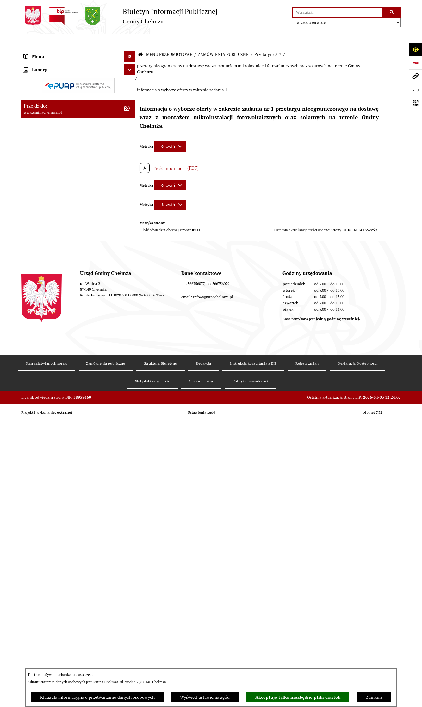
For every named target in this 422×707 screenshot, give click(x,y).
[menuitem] (78, 67)
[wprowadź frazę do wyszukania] (337, 12)
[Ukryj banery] (129, 507)
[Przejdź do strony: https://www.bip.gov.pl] (415, 62)
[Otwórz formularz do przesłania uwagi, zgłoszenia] (415, 89)
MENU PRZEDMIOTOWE (169, 39)
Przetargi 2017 (267, 39)
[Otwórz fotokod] (415, 102)
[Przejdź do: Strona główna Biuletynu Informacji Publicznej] (140, 40)
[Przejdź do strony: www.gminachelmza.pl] (415, 76)
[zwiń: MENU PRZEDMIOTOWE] (130, 52)
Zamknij (374, 697)
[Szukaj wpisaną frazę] (392, 12)
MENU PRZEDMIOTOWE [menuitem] (47, 52)
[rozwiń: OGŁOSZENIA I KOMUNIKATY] (130, 67)
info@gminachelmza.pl (213, 612)
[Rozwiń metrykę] (170, 131)
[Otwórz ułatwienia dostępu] (415, 49)
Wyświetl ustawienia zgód (205, 697)
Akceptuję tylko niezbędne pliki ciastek (297, 697)
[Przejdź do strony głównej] (119, 16)
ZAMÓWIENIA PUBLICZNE (223, 39)
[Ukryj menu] (129, 41)
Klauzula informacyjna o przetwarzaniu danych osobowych (97, 697)
